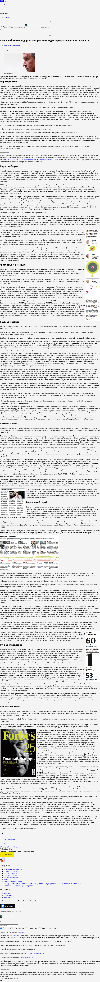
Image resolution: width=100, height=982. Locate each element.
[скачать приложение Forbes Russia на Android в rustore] (7, 903)
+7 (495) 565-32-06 (26, 955)
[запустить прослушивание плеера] (50, 21)
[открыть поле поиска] (5, 9)
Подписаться (7, 852)
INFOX (8, 967)
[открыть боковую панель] (1, 9)
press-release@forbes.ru (35, 951)
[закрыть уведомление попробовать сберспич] (1, 26)
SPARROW (5, 967)
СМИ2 (1, 967)
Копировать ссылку (9, 50)
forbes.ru (21, 929)
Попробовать (45, 27)
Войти (6, 5)
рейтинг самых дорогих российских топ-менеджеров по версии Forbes (33, 160)
